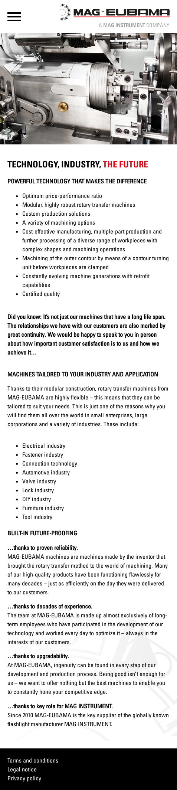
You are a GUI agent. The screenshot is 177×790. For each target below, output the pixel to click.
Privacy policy (24, 778)
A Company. (134, 25)
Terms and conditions (32, 760)
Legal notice (22, 769)
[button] (14, 16)
